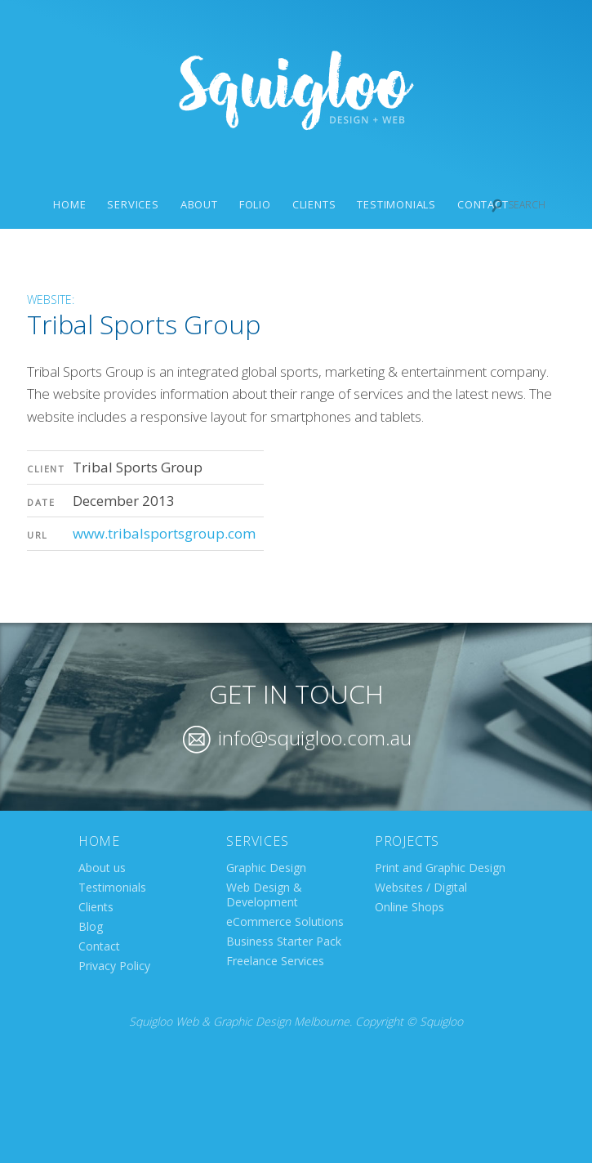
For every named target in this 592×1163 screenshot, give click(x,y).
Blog (90, 926)
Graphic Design (266, 867)
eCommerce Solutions (285, 921)
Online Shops (409, 907)
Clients (314, 204)
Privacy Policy (114, 965)
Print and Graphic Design (440, 867)
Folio (255, 204)
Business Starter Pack (283, 941)
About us (102, 867)
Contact (483, 204)
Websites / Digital (421, 887)
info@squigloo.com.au (297, 737)
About (199, 204)
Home (69, 204)
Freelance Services (275, 960)
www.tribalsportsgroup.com (164, 533)
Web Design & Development (264, 894)
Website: (50, 299)
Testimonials (396, 204)
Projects (407, 841)
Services (132, 204)
